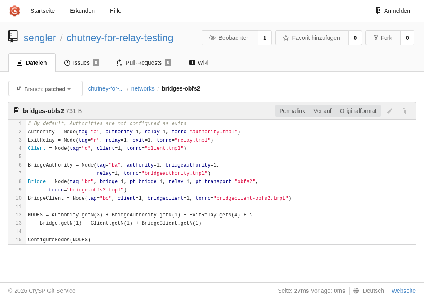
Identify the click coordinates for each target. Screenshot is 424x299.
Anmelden (392, 10)
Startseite (42, 10)
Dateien (32, 62)
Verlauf (322, 111)
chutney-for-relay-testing (120, 37)
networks (143, 88)
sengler (40, 37)
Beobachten (229, 37)
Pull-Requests (144, 62)
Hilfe (115, 10)
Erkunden (82, 10)
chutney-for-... (106, 88)
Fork (383, 37)
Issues (82, 62)
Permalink (292, 111)
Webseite (404, 290)
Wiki (198, 62)
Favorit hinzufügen (311, 37)
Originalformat (358, 111)
